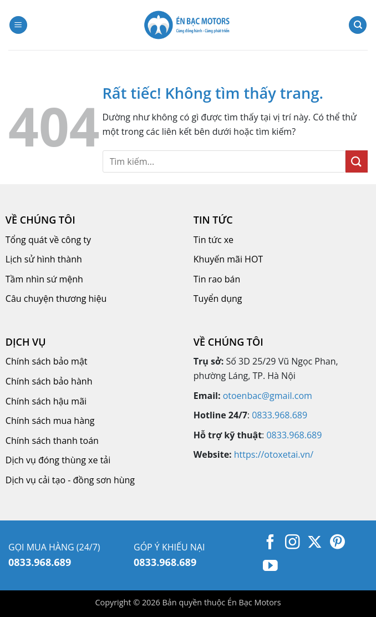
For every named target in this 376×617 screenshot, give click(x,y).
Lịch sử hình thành (44, 259)
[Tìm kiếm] (358, 25)
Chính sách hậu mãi (46, 401)
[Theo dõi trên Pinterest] (337, 543)
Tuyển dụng (218, 298)
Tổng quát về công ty (48, 240)
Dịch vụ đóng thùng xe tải (58, 460)
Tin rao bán (217, 279)
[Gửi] (356, 161)
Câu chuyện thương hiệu (56, 298)
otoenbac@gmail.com (267, 396)
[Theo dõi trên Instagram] (292, 543)
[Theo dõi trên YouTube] (270, 567)
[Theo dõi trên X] (314, 543)
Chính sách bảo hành (49, 381)
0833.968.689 (279, 415)
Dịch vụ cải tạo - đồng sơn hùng (70, 480)
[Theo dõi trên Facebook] (270, 543)
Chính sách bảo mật (47, 361)
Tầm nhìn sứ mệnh (44, 279)
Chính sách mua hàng (50, 420)
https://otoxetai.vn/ (273, 454)
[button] (18, 25)
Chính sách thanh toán (52, 440)
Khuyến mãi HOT (228, 259)
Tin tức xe (213, 240)
